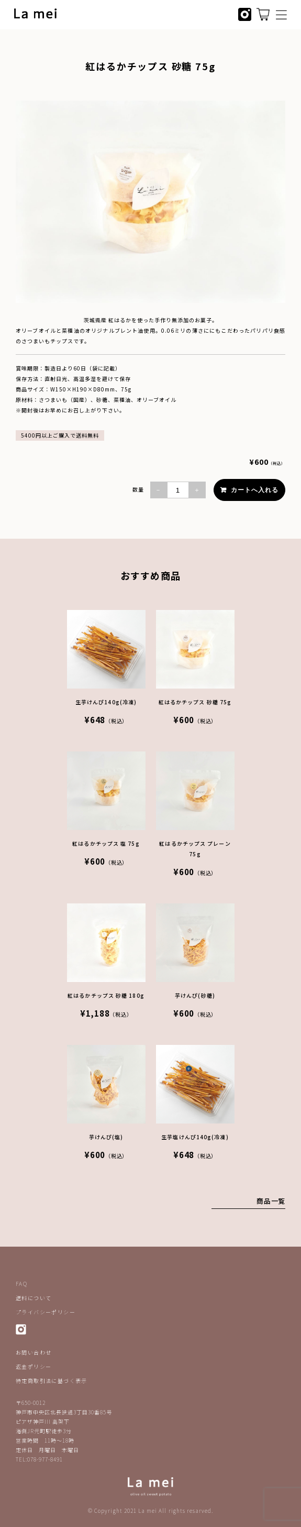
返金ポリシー (33, 1366)
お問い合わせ (33, 1352)
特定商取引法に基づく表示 (51, 1380)
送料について (33, 1298)
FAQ (21, 1284)
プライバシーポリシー (45, 1312)
